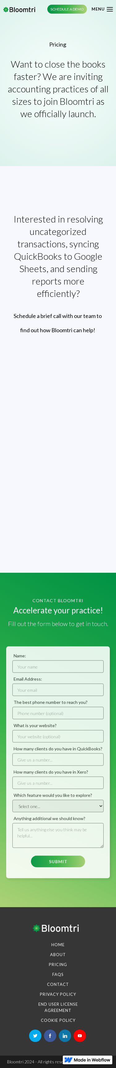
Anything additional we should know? (49, 821)
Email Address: (28, 682)
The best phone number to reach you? (51, 705)
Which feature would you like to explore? (53, 798)
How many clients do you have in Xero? (51, 775)
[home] (19, 9)
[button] (100, 9)
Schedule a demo (67, 9)
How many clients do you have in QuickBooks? (58, 751)
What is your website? (35, 728)
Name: (20, 658)
